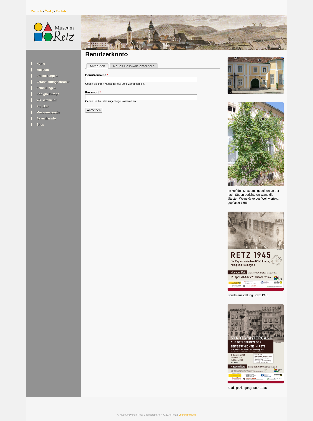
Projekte (42, 106)
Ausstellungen (47, 76)
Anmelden (99, 66)
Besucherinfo (46, 118)
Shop (40, 124)
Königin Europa (48, 94)
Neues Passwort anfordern (134, 66)
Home (41, 63)
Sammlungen (46, 88)
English (61, 11)
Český (49, 11)
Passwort (93, 92)
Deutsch (36, 11)
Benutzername (96, 75)
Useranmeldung (187, 414)
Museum (43, 69)
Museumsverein (48, 112)
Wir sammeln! (47, 100)
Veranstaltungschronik (53, 82)
